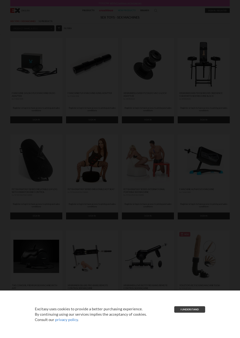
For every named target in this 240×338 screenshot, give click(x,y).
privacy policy (66, 319)
